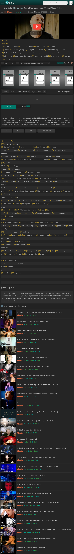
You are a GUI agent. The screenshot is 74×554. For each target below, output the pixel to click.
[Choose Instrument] (44, 91)
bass (39, 91)
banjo (33, 91)
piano (12, 91)
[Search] (65, 3)
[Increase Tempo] (17, 63)
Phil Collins (18, 8)
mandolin (26, 91)
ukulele (19, 91)
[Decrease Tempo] (2, 63)
